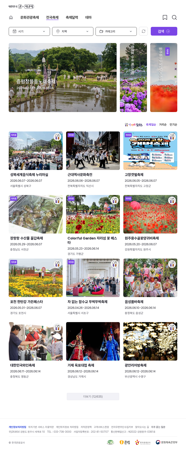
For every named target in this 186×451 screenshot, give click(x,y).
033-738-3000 (62, 431)
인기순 (173, 124)
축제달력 (72, 17)
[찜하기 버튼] (165, 17)
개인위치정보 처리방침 (67, 427)
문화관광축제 (29, 17)
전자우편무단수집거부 (122, 427)
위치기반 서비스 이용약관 (41, 427)
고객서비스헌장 (101, 427)
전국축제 (52, 17)
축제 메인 (11, 17)
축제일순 (151, 124)
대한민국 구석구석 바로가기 (21, 6)
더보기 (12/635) (93, 396)
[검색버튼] (174, 17)
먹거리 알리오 (134, 125)
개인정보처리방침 (17, 427)
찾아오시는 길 (142, 427)
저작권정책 (86, 427)
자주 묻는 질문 (158, 427)
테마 (88, 17)
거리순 (163, 124)
